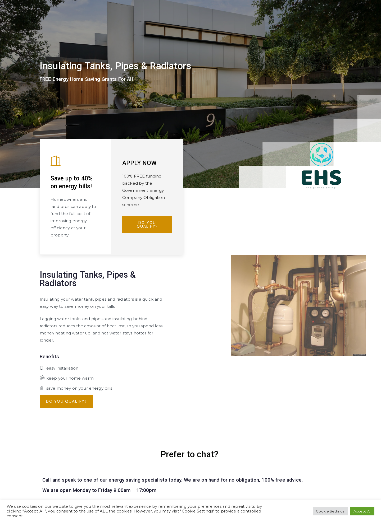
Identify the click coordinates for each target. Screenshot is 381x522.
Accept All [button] (362, 511)
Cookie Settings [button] (330, 511)
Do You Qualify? (147, 224)
